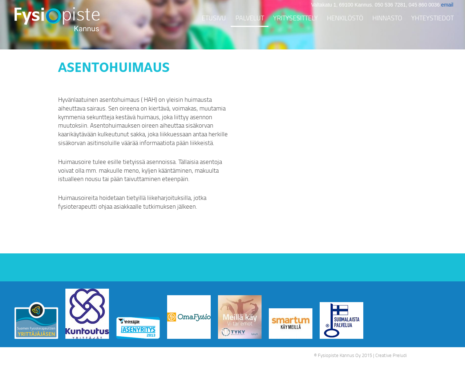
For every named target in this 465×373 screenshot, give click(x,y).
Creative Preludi (391, 355)
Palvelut (249, 17)
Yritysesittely (295, 17)
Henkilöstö (345, 17)
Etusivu (214, 17)
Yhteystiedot (432, 17)
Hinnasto (387, 17)
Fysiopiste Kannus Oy (339, 355)
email (447, 5)
